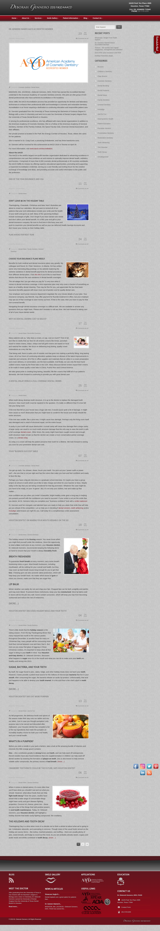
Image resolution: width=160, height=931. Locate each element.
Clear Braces (102, 76)
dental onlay (23, 438)
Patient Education (104, 124)
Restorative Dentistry (33, 333)
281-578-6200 (143, 11)
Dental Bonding (103, 86)
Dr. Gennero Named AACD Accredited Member (31, 29)
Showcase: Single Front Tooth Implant (106, 39)
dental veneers (64, 508)
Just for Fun (31, 711)
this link (38, 275)
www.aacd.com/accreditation (41, 149)
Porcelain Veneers (104, 128)
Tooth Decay (102, 152)
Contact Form (126, 907)
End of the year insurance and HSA (26, 179)
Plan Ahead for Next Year (21, 235)
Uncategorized (103, 157)
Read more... (13, 906)
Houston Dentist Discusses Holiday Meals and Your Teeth (37, 611)
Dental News (35, 87)
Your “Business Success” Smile (23, 451)
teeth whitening (77, 508)
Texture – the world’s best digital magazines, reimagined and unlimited (108, 49)
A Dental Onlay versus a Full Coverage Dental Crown (35, 381)
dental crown (26, 432)
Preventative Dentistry (106, 133)
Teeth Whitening (103, 143)
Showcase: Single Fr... (52, 894)
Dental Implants (103, 90)
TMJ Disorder (103, 147)
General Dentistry (32, 535)
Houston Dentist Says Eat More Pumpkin (29, 696)
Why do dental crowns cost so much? (27, 319)
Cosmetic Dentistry (25, 87)
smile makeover (81, 501)
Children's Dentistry (105, 71)
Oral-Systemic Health (105, 119)
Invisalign (13, 511)
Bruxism (101, 67)
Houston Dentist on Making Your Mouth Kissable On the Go (38, 520)
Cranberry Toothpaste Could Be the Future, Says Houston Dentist (42, 768)
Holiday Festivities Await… (104, 56)
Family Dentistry (32, 249)
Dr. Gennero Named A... (53, 904)
